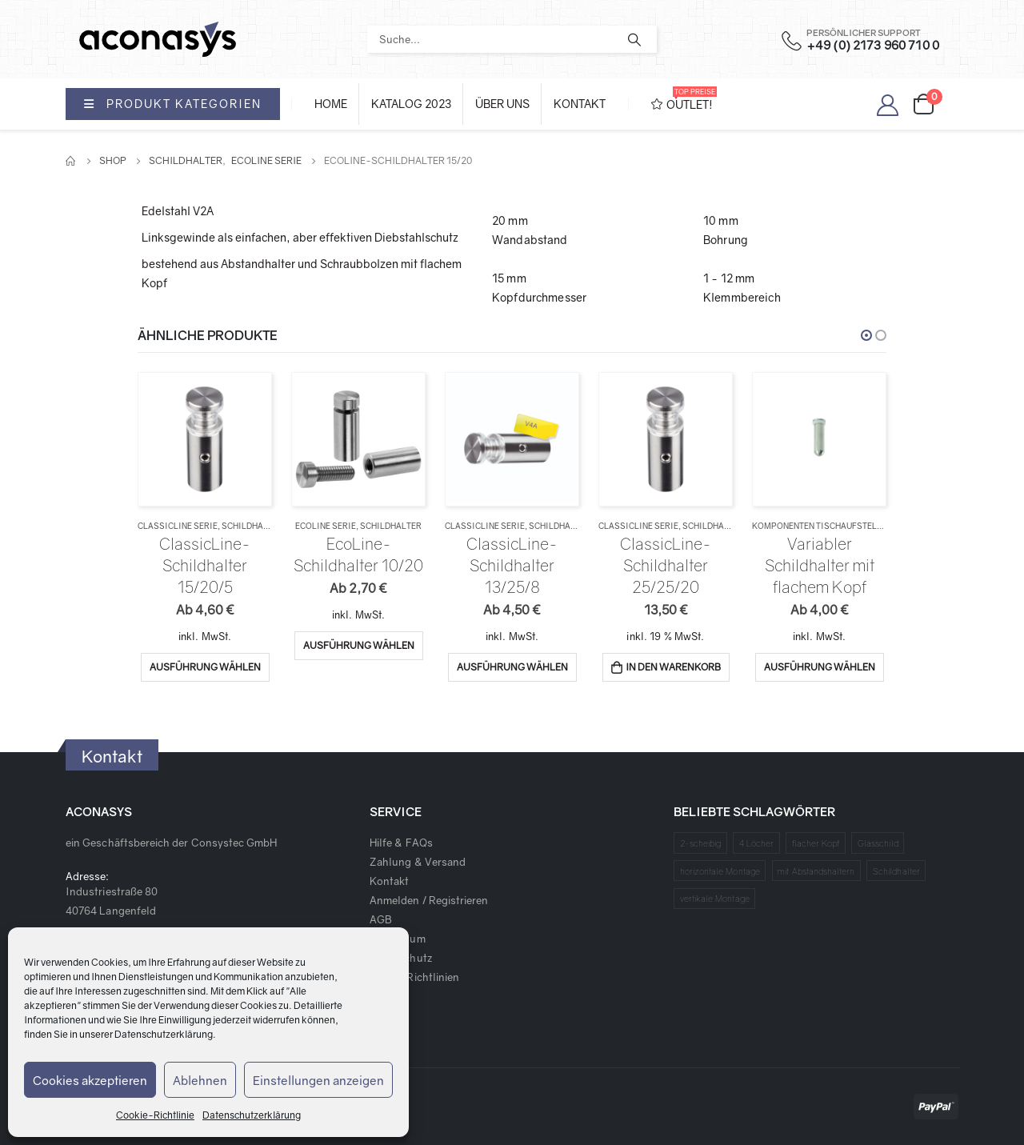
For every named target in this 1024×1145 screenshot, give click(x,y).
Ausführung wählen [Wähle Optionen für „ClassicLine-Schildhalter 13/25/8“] (512, 667)
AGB (381, 919)
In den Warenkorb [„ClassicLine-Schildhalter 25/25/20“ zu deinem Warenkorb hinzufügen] (673, 667)
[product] (204, 438)
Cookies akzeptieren (90, 1080)
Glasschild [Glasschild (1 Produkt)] (878, 843)
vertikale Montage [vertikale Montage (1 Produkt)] (715, 898)
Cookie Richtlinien (414, 977)
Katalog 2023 (411, 103)
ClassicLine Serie (178, 525)
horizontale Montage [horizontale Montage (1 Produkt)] (720, 871)
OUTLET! (684, 98)
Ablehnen (200, 1080)
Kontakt (580, 103)
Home (330, 103)
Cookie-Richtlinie (155, 1115)
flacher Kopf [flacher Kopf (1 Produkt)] (816, 843)
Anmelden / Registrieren (429, 900)
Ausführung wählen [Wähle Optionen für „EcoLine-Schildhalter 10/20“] (358, 645)
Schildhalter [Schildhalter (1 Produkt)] (896, 871)
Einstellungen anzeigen (318, 1080)
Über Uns (502, 103)
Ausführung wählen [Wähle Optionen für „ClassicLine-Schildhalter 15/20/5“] (205, 667)
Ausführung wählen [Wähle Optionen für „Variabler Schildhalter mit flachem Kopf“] (819, 667)
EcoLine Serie (325, 525)
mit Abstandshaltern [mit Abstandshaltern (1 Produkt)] (816, 871)
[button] (866, 335)
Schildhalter (252, 525)
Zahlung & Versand (418, 861)
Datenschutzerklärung (163, 1034)
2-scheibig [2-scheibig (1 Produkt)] (701, 843)
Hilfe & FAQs (401, 842)
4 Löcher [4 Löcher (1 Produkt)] (756, 843)
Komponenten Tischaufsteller (822, 525)
